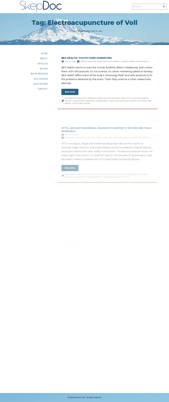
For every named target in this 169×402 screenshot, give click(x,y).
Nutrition (117, 139)
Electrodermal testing (105, 176)
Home (69, 31)
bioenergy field (95, 99)
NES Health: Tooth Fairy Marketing (86, 58)
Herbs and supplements (108, 62)
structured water (81, 104)
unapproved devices (113, 179)
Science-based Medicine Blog (135, 62)
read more (70, 93)
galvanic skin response (129, 176)
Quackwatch (79, 179)
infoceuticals (122, 101)
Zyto (126, 179)
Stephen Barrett (94, 179)
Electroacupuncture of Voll (118, 99)
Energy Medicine (88, 62)
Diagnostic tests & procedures (80, 139)
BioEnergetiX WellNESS (76, 99)
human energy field (105, 101)
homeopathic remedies (83, 101)
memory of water (138, 101)
